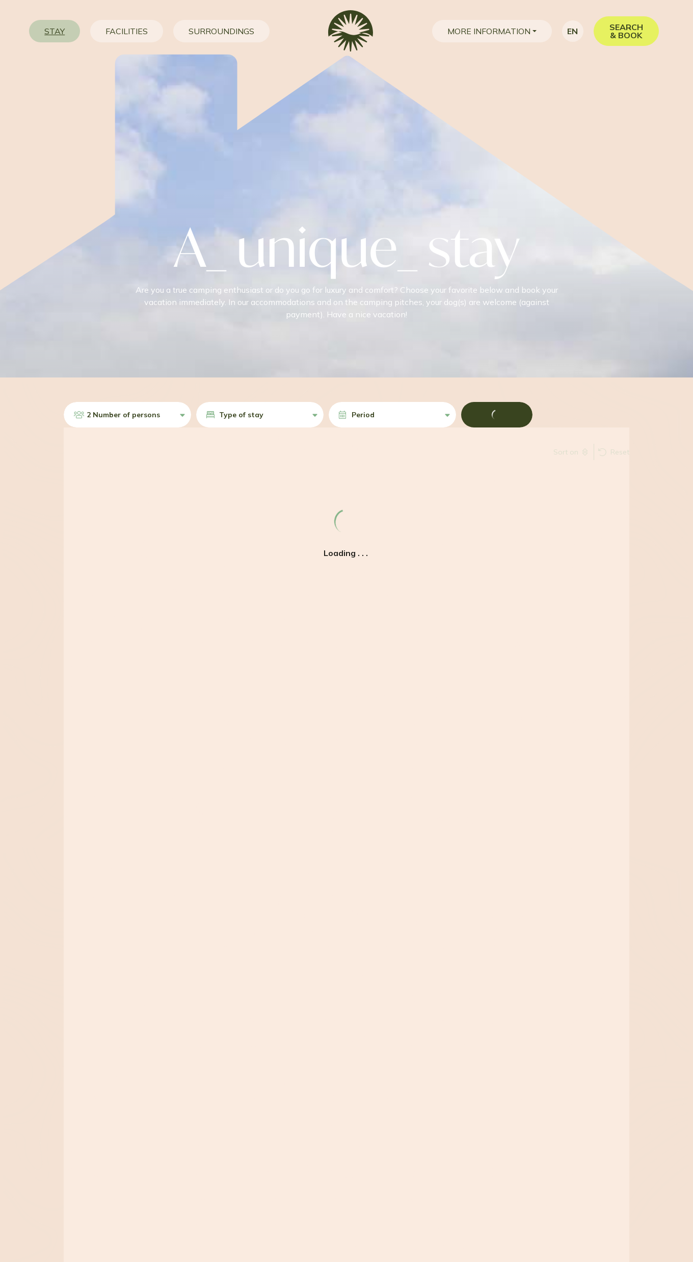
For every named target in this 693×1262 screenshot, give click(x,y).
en (572, 31)
